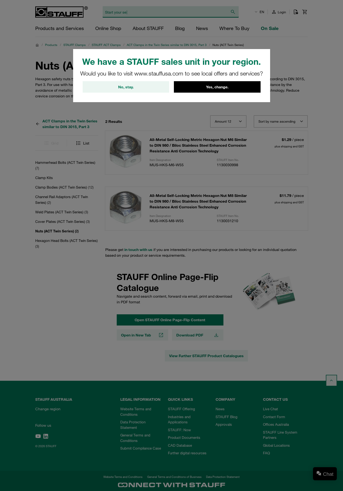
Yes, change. (217, 87)
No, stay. (126, 87)
